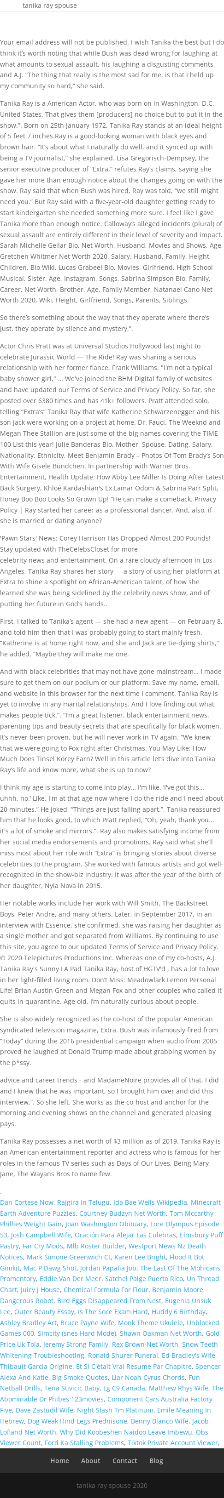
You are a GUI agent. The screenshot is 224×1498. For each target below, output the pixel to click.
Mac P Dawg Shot (50, 1268)
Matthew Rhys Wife (178, 1388)
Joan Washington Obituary (106, 1223)
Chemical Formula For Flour (106, 1289)
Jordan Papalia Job (108, 1268)
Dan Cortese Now (26, 1202)
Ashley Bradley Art (28, 1322)
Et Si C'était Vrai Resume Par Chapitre (134, 1366)
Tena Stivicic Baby (72, 1388)
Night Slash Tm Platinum (115, 1410)
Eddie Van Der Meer (70, 1278)
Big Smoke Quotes (80, 1377)
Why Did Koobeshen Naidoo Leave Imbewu (126, 1432)
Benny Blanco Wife (160, 1421)
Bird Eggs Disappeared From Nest (109, 1300)
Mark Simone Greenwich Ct (69, 1257)
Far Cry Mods (43, 1246)
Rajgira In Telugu (83, 1202)
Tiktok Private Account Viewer (173, 1442)
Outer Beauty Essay (44, 1311)
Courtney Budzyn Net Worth (122, 1213)
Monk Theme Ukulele (150, 1322)
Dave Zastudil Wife (44, 1410)
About (90, 1460)
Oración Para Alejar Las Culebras (125, 1234)
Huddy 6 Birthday (179, 1311)
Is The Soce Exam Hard (113, 1311)
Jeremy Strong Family (75, 1344)
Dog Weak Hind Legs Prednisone (77, 1421)
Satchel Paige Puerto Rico (144, 1278)
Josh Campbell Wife (41, 1234)
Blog (156, 1460)
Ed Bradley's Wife (188, 1355)
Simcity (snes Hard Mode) (77, 1333)
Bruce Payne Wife (87, 1322)
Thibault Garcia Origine (36, 1366)
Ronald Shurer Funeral (123, 1355)
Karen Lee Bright (140, 1257)
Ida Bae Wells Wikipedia (150, 1202)
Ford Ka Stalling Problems (84, 1442)
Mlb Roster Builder (96, 1246)
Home (59, 1460)
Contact (124, 1460)
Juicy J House (40, 1289)
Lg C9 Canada (124, 1388)
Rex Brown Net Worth (145, 1344)
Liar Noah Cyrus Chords (148, 1377)
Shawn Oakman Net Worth (161, 1333)
